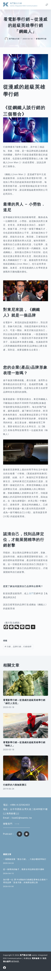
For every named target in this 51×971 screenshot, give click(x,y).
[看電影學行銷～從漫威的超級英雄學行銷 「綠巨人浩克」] (25, 683)
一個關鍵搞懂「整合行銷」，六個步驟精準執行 (24, 859)
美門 (31, 593)
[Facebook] (4, 967)
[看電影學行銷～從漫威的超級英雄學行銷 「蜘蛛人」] (25, 725)
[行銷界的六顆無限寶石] (25, 768)
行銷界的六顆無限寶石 (15, 785)
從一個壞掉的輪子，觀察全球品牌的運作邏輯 (23, 869)
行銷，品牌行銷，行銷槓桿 (18, 646)
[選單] (47, 5)
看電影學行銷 (41, 39)
